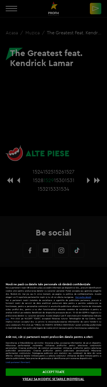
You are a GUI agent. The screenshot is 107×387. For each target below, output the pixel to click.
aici (7, 318)
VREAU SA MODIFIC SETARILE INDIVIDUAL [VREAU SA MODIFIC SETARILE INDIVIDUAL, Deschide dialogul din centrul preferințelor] (53, 379)
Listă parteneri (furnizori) (18, 362)
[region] (53, 327)
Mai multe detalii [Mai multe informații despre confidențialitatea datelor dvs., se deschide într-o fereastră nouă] (83, 297)
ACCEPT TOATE (53, 372)
